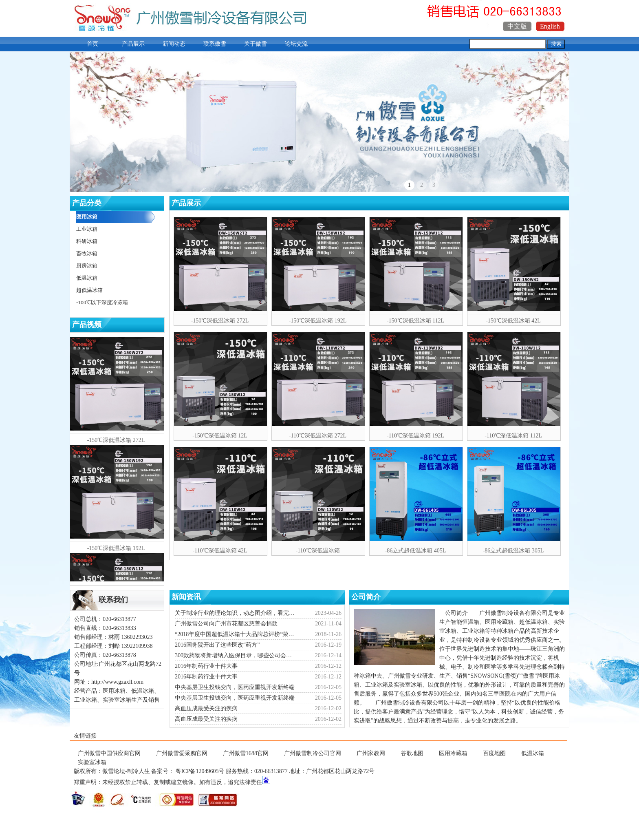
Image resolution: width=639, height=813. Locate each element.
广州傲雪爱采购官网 (181, 753)
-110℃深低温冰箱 (317, 551)
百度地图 (494, 753)
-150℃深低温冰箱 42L (513, 321)
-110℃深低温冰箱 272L (317, 436)
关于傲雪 (255, 44)
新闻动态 (174, 44)
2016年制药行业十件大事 (206, 666)
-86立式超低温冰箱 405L (415, 551)
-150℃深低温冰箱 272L (220, 321)
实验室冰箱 (92, 762)
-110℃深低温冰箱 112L (513, 436)
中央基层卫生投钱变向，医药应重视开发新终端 (235, 687)
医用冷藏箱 (453, 753)
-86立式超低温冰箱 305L (513, 551)
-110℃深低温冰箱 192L (415, 436)
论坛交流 (296, 44)
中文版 (517, 26)
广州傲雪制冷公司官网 (312, 753)
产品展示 (133, 44)
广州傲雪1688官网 (246, 753)
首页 (92, 44)
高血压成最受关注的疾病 (206, 708)
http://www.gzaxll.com (117, 682)
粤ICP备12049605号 (200, 771)
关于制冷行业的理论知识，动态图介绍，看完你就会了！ (236, 613)
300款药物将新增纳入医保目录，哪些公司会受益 (236, 655)
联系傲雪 (214, 44)
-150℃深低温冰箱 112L (415, 321)
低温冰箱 (532, 753)
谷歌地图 (412, 753)
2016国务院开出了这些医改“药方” (217, 645)
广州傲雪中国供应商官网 (109, 753)
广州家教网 (371, 753)
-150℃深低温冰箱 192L (318, 321)
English (550, 26)
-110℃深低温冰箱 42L (219, 551)
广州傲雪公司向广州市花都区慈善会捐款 (226, 624)
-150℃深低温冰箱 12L (219, 436)
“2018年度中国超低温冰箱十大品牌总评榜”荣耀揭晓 (236, 634)
